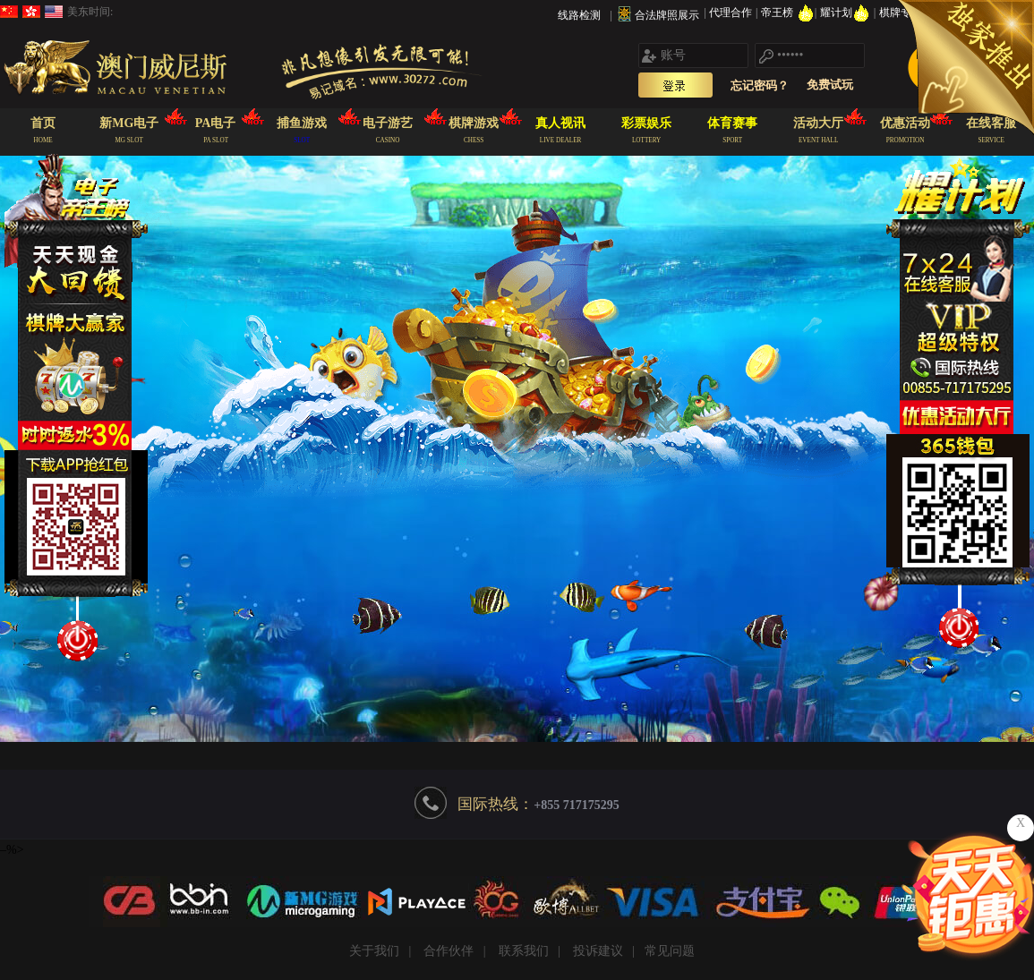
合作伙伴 (448, 951)
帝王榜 (787, 12)
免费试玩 (830, 84)
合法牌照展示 (667, 15)
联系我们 (524, 951)
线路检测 (579, 15)
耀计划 (846, 12)
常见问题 (670, 951)
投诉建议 (598, 951)
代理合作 (732, 12)
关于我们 (374, 951)
